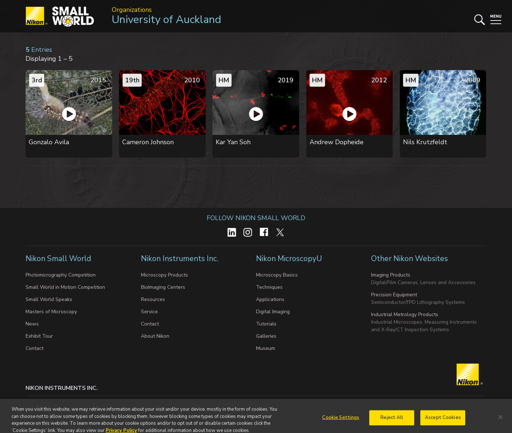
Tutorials (266, 323)
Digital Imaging (273, 311)
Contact (35, 348)
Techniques (269, 287)
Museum (265, 348)
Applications (270, 299)
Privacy (63, 402)
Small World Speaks (49, 299)
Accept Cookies (443, 422)
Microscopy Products (164, 275)
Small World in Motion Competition (65, 287)
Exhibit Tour (39, 336)
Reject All (391, 422)
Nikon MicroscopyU (289, 259)
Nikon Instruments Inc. (180, 259)
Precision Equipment (394, 294)
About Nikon (155, 336)
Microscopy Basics (277, 275)
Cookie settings (96, 402)
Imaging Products (390, 275)
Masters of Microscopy (51, 311)
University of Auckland (166, 19)
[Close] (500, 422)
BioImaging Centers (163, 287)
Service (149, 311)
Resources (153, 299)
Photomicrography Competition (61, 275)
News (32, 323)
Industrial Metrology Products (404, 314)
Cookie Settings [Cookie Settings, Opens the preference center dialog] (340, 422)
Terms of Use (251, 402)
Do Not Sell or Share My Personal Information (175, 402)
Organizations (132, 9)
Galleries (266, 336)
